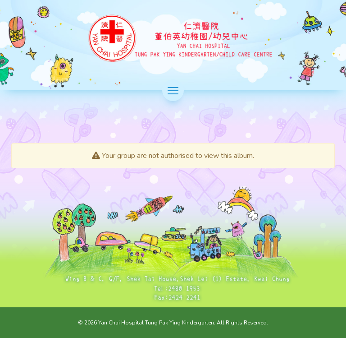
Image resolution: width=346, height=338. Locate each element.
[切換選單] (173, 90)
